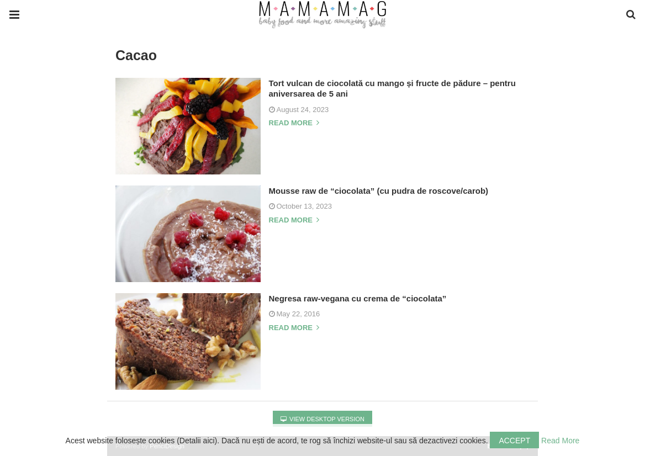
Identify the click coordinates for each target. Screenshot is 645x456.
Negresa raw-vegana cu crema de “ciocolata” (358, 298)
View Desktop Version (322, 419)
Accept (514, 440)
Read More (560, 440)
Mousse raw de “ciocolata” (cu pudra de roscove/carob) (379, 190)
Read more (294, 123)
